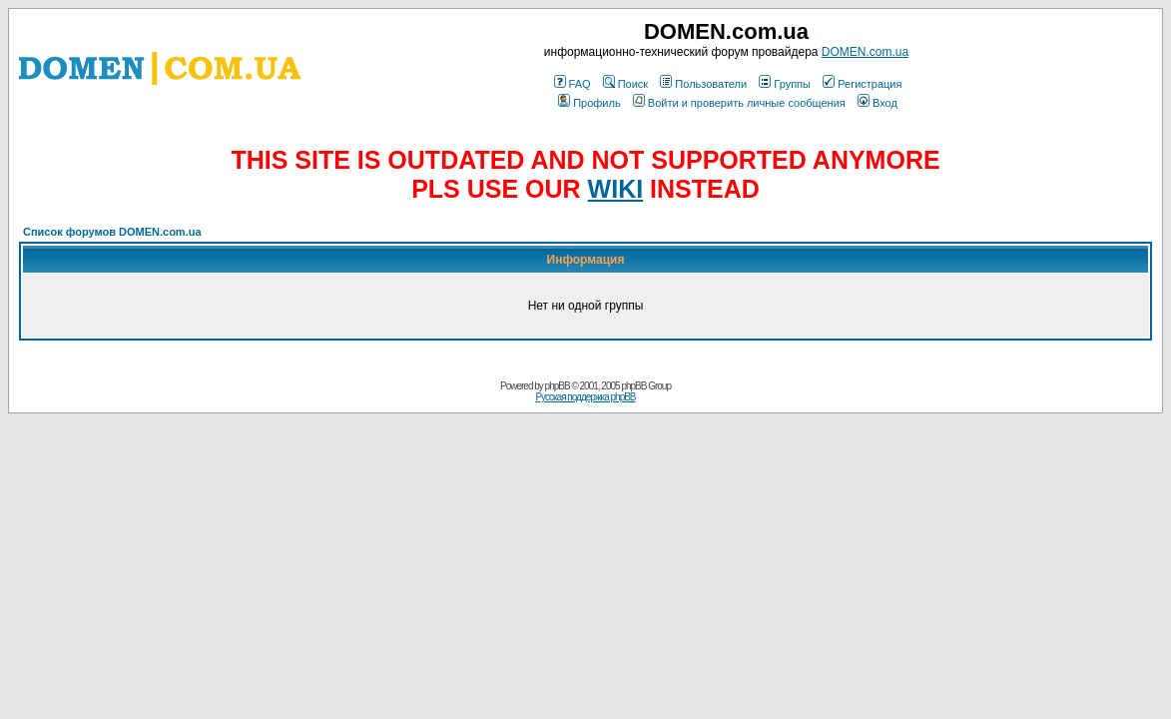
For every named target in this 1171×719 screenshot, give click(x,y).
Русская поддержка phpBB (585, 396)
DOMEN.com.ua (865, 52)
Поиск (625, 84)
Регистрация (862, 84)
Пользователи (703, 84)
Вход (877, 103)
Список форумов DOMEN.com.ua (112, 232)
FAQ (572, 84)
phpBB (557, 385)
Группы (785, 84)
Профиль (589, 103)
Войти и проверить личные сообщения (739, 103)
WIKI (616, 189)
